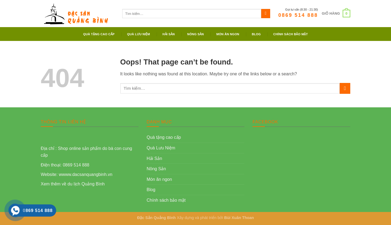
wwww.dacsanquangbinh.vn (85, 174)
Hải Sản (168, 34)
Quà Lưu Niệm (138, 34)
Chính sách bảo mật (290, 34)
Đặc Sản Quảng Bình (156, 218)
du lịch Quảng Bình (86, 184)
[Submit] (265, 13)
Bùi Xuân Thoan (239, 218)
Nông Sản (195, 34)
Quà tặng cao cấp (99, 34)
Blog (256, 34)
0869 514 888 (298, 15)
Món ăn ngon (227, 34)
